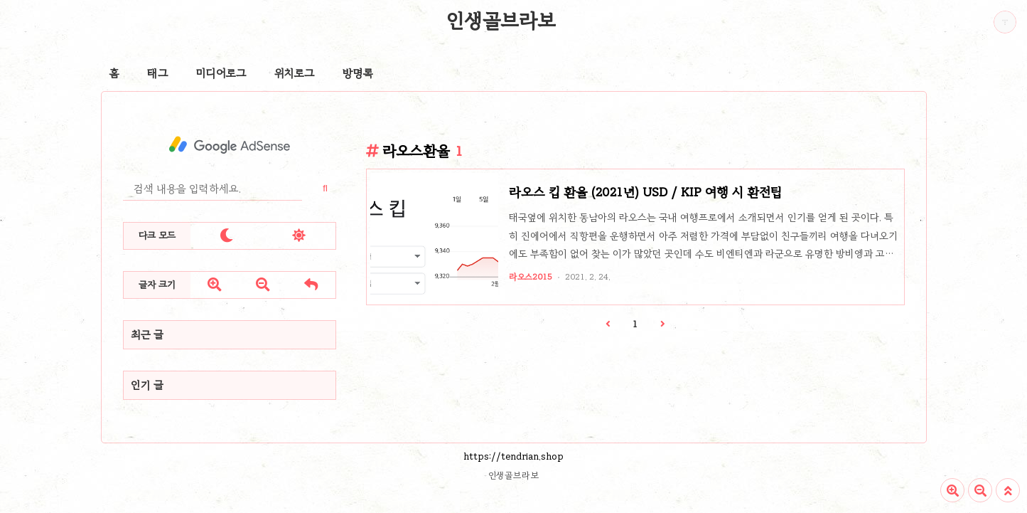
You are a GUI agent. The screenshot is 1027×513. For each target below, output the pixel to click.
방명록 (358, 73)
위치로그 (294, 73)
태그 (157, 73)
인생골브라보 (501, 20)
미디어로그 (221, 73)
